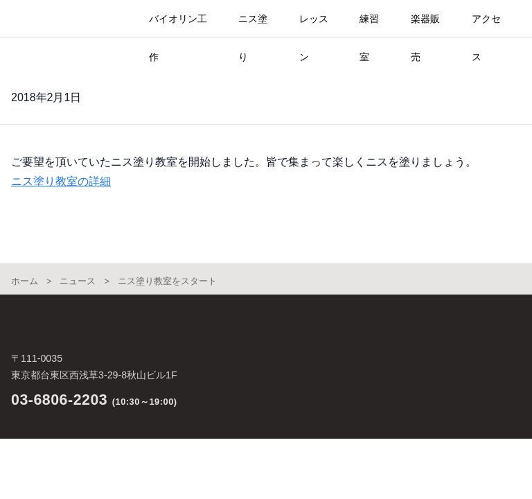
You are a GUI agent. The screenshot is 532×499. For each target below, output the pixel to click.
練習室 (369, 25)
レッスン (313, 25)
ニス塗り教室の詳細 (61, 181)
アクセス (486, 25)
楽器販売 (425, 25)
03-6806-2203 (59, 400)
